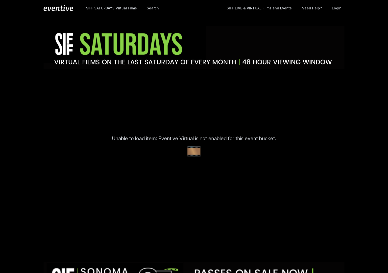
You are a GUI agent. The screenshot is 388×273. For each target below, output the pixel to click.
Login (336, 8)
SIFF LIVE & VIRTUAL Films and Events (259, 8)
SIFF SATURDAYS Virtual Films (111, 8)
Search (153, 8)
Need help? (312, 8)
